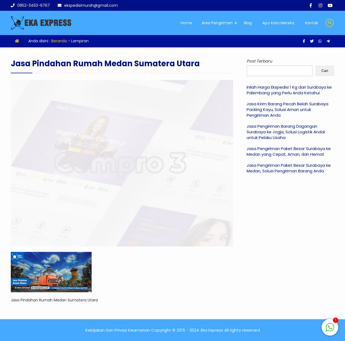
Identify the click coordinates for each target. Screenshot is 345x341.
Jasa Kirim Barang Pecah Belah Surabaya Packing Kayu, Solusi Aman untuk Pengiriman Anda (287, 109)
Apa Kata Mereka (278, 23)
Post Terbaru (259, 61)
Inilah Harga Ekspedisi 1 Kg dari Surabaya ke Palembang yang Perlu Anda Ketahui (289, 90)
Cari (325, 71)
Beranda (59, 41)
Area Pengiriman (217, 23)
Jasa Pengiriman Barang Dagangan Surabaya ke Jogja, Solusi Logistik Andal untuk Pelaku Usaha (286, 131)
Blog (248, 23)
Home (186, 23)
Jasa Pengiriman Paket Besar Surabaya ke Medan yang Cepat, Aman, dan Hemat (289, 151)
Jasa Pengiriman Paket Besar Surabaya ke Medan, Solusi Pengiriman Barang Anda (289, 168)
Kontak (311, 23)
